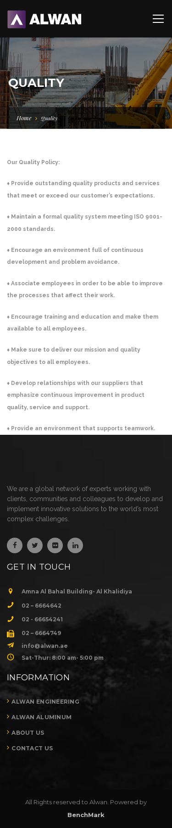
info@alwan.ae (45, 645)
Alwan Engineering (45, 701)
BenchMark (86, 814)
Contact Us (32, 748)
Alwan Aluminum (41, 717)
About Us (27, 732)
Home (24, 118)
